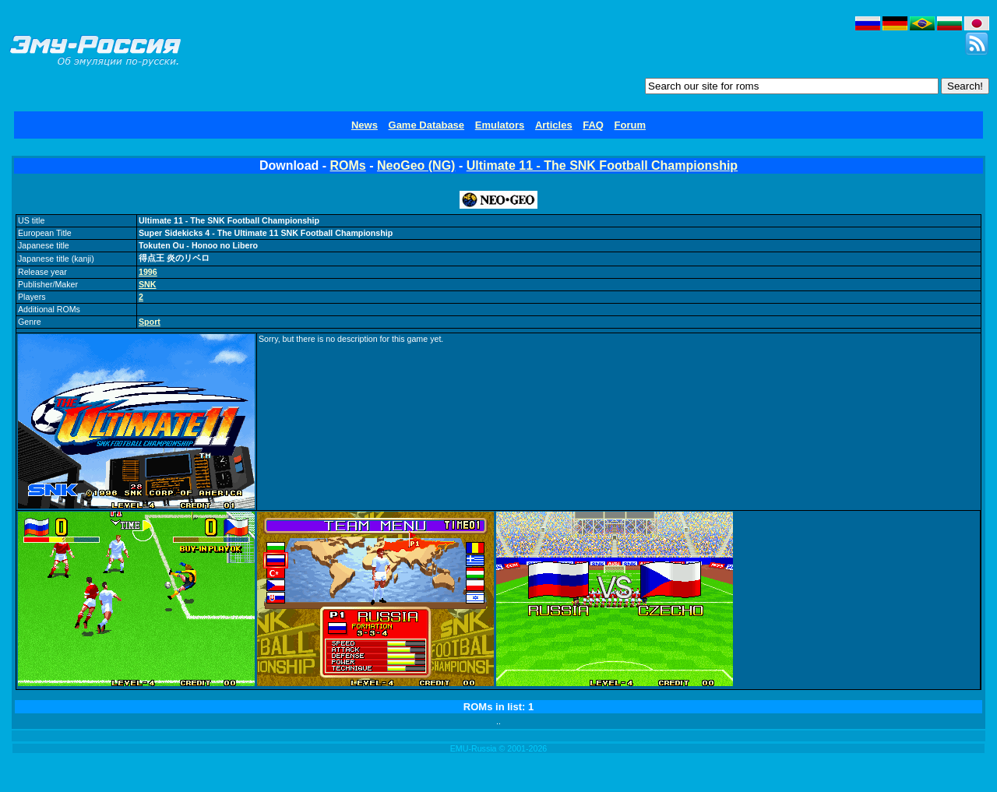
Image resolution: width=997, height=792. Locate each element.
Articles (553, 125)
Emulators (500, 125)
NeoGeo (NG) (416, 165)
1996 (148, 271)
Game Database (427, 125)
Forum (630, 125)
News (364, 125)
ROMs (348, 165)
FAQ (593, 125)
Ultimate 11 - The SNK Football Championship (602, 165)
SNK (148, 284)
